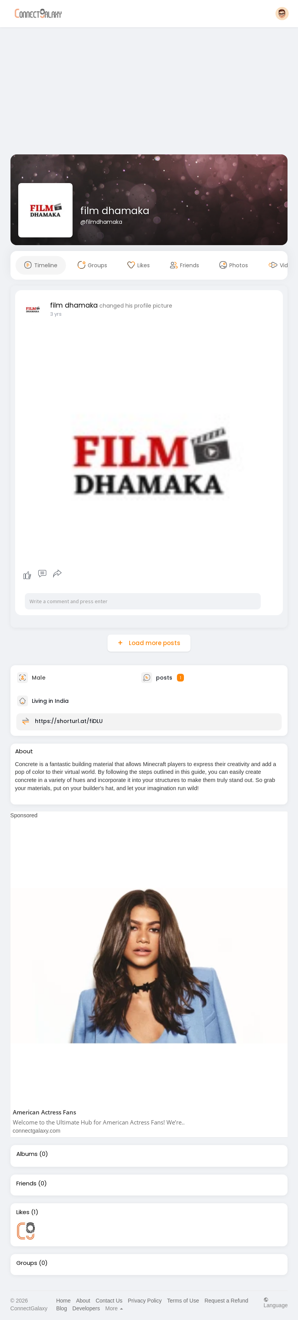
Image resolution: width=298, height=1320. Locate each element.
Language (275, 1302)
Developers (86, 1308)
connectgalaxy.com (37, 1131)
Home (63, 1301)
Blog (61, 1308)
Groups (26, 1263)
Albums (27, 1154)
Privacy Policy (145, 1301)
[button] (282, 13)
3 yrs (56, 314)
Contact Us (108, 1301)
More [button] (114, 1308)
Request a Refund (226, 1301)
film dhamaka (114, 211)
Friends (26, 1183)
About (83, 1301)
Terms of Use (183, 1301)
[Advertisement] (149, 92)
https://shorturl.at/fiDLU (69, 721)
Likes (22, 1212)
